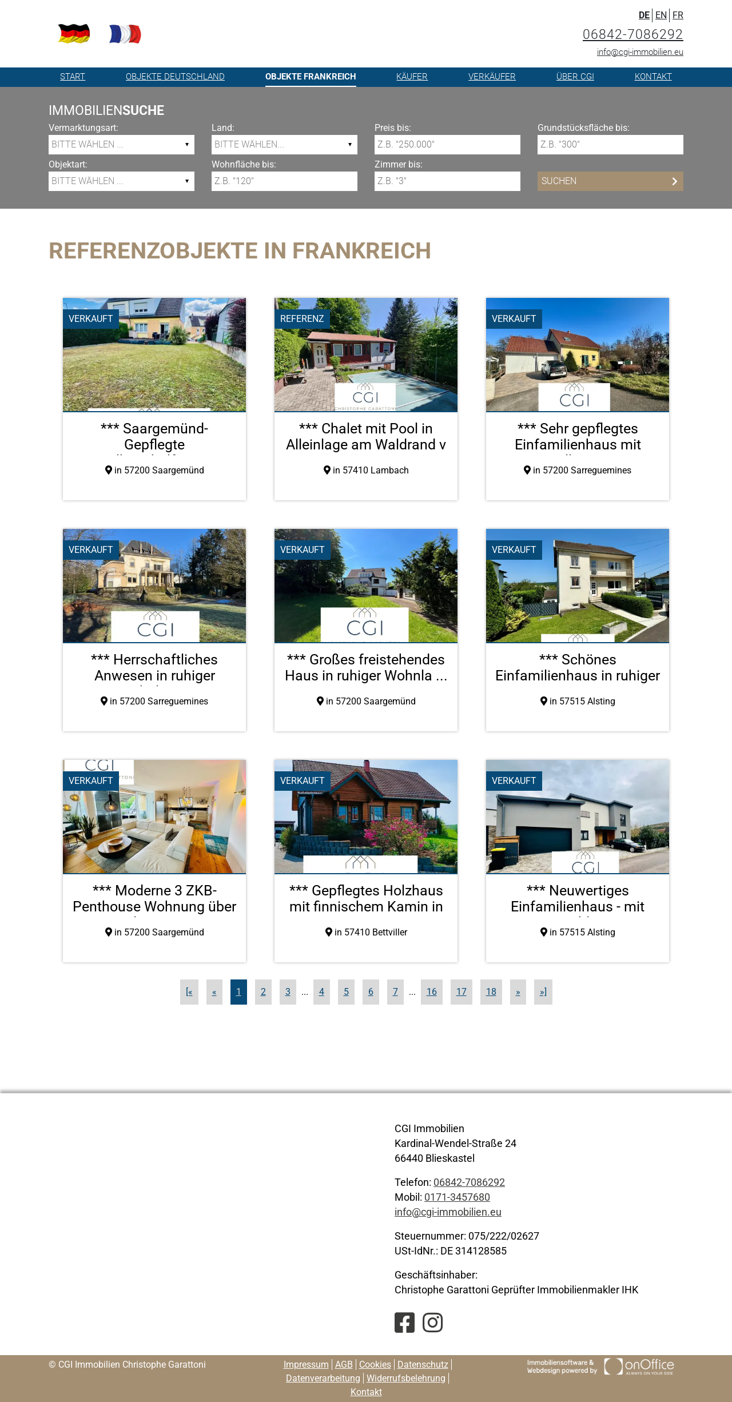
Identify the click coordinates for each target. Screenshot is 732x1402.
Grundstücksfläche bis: (584, 127)
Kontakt (653, 76)
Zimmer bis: (399, 164)
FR (678, 15)
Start (72, 76)
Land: (223, 127)
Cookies (375, 1364)
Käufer (412, 76)
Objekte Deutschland (175, 76)
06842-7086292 (633, 34)
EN (661, 15)
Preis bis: (393, 127)
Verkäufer (492, 76)
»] (543, 991)
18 (491, 991)
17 (461, 991)
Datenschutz (422, 1364)
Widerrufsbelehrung (406, 1378)
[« (189, 991)
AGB (344, 1364)
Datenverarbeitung (323, 1378)
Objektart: (68, 164)
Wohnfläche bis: (244, 164)
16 (432, 991)
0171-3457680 (457, 1197)
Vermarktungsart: (83, 127)
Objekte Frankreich (310, 76)
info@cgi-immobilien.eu (640, 52)
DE (644, 15)
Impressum (306, 1364)
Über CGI (575, 76)
